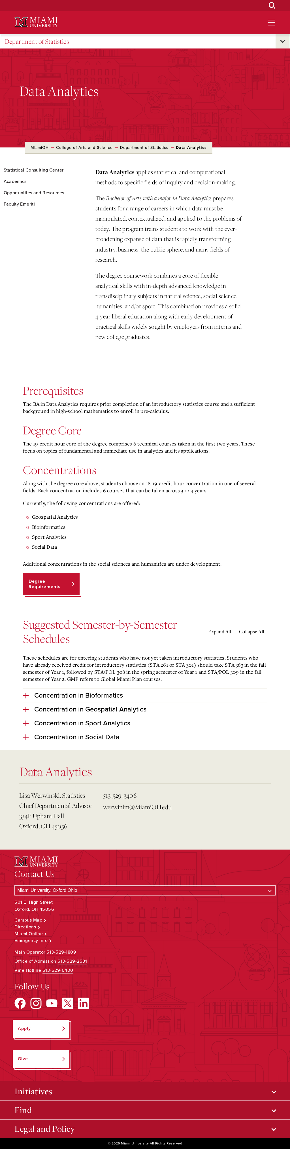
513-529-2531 (72, 961)
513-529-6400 (57, 970)
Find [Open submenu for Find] (23, 1110)
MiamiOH (40, 147)
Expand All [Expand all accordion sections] (219, 631)
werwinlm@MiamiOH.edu (137, 807)
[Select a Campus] (145, 890)
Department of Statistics (37, 41)
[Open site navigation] (271, 22)
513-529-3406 (120, 795)
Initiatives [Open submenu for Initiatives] (33, 1091)
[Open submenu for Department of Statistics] (283, 41)
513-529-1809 (61, 952)
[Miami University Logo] (35, 22)
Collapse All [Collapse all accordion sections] (251, 631)
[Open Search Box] (272, 5)
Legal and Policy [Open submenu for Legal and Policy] (44, 1128)
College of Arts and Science (84, 147)
